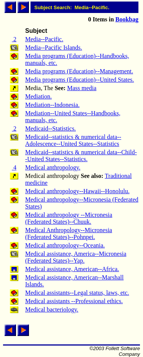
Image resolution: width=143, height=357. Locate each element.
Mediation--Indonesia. (52, 105)
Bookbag (127, 19)
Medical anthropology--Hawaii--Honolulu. (77, 191)
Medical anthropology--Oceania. (65, 245)
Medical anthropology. (52, 167)
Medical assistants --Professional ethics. (74, 301)
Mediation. (38, 96)
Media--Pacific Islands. (53, 47)
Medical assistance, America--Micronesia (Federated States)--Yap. (75, 257)
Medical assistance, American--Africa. (72, 269)
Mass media (81, 88)
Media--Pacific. (44, 39)
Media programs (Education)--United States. (79, 79)
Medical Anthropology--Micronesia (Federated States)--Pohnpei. (68, 233)
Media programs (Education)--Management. (79, 71)
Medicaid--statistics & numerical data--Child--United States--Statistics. (81, 155)
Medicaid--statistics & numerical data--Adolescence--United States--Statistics (73, 140)
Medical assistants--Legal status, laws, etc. (77, 292)
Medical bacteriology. (51, 309)
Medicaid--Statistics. (50, 128)
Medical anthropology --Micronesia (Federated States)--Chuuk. (68, 218)
